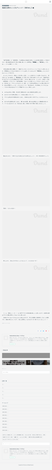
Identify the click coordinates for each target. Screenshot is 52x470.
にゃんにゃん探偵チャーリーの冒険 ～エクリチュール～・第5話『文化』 (18, 392)
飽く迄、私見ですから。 (39, 437)
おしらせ (28, 437)
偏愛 (16, 440)
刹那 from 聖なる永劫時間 (35, 440)
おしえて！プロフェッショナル (10, 442)
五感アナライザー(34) (6, 323)
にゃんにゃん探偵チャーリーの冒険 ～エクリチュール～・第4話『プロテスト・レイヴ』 (21, 396)
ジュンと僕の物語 (18, 437)
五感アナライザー (5, 5)
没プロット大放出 (7, 437)
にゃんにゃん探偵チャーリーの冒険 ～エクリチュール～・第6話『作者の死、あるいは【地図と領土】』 (24, 389)
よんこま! (23, 440)
